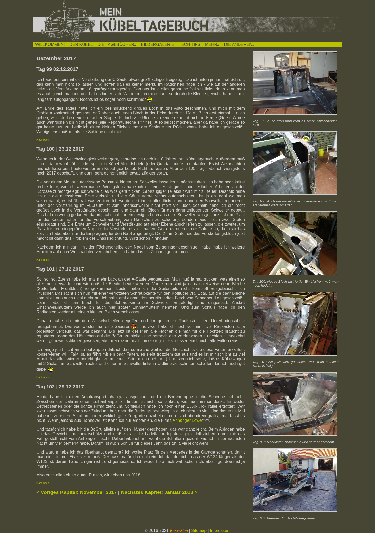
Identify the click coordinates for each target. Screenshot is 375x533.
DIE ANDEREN (238, 44)
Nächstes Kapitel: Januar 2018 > (159, 492)
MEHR (211, 44)
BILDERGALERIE (157, 44)
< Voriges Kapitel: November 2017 (76, 492)
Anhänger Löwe (187, 420)
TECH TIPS (189, 44)
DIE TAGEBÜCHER (115, 44)
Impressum (220, 530)
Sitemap (199, 530)
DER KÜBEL (81, 44)
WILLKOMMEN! (50, 44)
